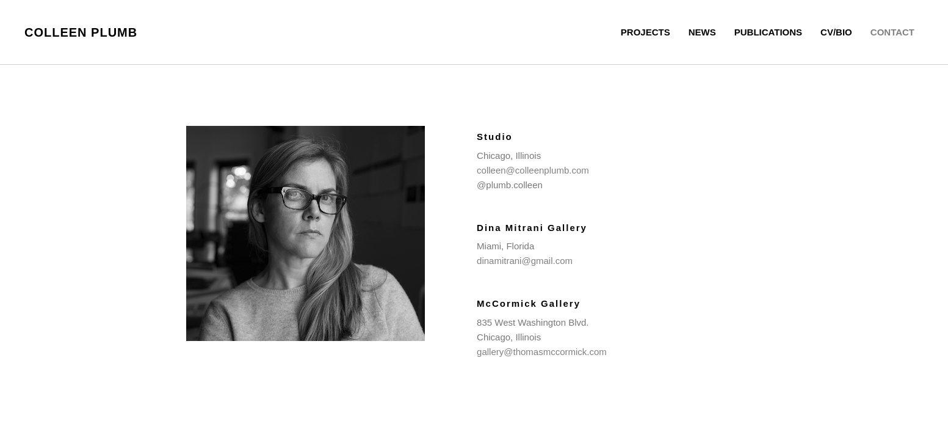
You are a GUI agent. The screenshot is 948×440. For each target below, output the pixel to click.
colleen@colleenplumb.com (533, 170)
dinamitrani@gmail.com (525, 260)
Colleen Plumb (80, 32)
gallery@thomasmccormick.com (542, 351)
